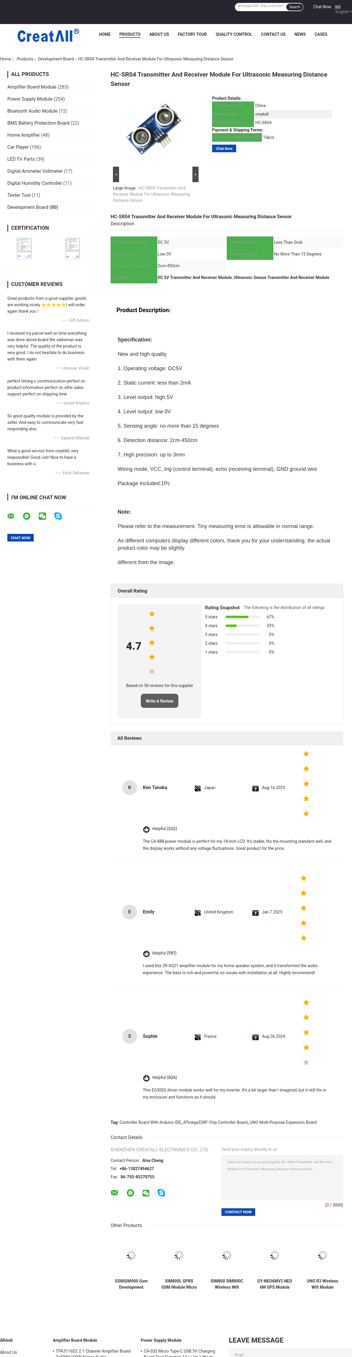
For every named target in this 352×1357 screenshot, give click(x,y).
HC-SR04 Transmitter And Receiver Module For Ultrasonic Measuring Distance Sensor (151, 194)
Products (130, 34)
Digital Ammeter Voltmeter (35, 171)
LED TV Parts (21, 159)
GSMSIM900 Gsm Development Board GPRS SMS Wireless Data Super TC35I (131, 1284)
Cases (320, 34)
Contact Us (273, 34)
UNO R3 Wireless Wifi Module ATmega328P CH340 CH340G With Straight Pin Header (322, 1284)
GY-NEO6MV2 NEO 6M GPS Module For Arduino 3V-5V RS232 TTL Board (274, 1284)
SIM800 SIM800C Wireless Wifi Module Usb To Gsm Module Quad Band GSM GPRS (227, 1284)
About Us (159, 34)
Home (105, 34)
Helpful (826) (164, 1077)
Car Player (17, 147)
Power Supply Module (30, 99)
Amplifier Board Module (31, 87)
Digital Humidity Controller (34, 183)
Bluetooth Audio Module (32, 111)
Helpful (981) (164, 953)
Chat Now (322, 6)
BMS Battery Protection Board (38, 123)
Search (294, 7)
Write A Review (160, 701)
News (300, 34)
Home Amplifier (23, 135)
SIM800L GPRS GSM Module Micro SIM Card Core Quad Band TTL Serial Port (179, 1284)
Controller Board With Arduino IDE (150, 1122)
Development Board (56, 59)
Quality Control (234, 34)
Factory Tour (192, 34)
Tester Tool (19, 195)
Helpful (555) (164, 828)
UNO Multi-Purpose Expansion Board (283, 1122)
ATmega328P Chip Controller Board (215, 1122)
